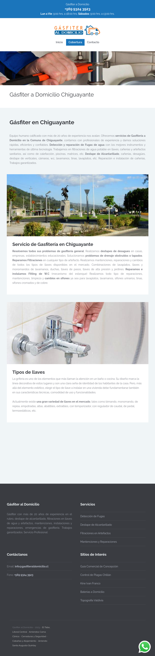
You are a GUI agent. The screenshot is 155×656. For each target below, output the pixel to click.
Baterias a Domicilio (92, 591)
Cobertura (75, 42)
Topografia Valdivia (91, 600)
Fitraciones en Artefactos (95, 533)
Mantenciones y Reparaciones (98, 541)
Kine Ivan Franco (90, 583)
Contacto (93, 42)
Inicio (59, 42)
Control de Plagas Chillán (95, 574)
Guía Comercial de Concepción (99, 566)
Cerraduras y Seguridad (34, 635)
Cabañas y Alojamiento (24, 640)
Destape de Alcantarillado (96, 524)
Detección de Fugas (92, 516)
